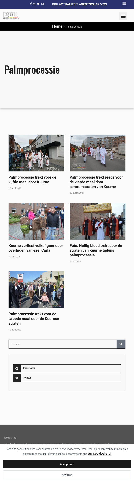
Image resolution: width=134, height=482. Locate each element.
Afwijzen (67, 474)
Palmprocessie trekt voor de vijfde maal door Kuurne (32, 179)
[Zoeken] (121, 344)
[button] (124, 3)
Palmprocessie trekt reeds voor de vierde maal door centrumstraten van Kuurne (96, 182)
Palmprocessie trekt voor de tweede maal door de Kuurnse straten (34, 319)
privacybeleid (99, 453)
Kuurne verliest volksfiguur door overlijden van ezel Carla (36, 248)
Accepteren (67, 464)
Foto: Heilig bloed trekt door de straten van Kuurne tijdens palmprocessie (96, 250)
